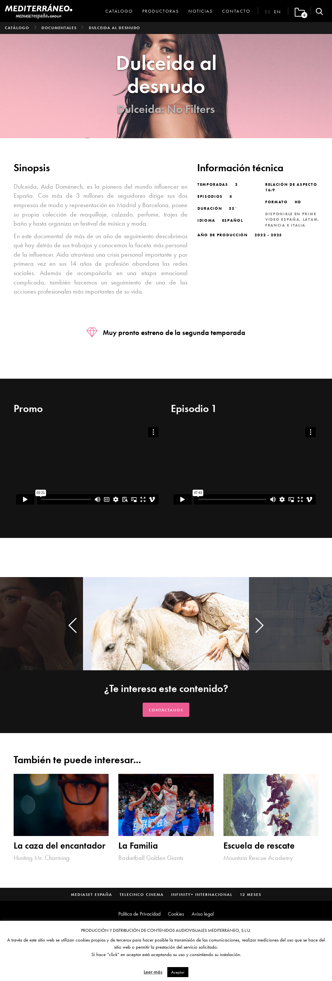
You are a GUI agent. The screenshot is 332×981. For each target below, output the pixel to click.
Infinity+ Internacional (201, 894)
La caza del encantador (59, 845)
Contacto (236, 11)
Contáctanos (166, 710)
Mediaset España (91, 894)
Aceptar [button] (177, 972)
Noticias (200, 11)
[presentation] (72, 625)
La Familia (138, 845)
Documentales (59, 27)
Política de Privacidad (139, 913)
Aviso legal (203, 913)
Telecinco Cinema (142, 894)
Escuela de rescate (259, 845)
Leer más (153, 972)
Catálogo (119, 11)
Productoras (160, 11)
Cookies (176, 913)
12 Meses (250, 894)
